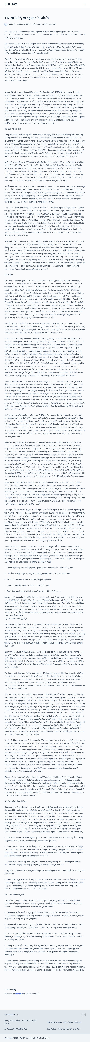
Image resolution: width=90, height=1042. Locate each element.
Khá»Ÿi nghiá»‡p (50, 24)
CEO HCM (10, 4)
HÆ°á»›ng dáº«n (37, 24)
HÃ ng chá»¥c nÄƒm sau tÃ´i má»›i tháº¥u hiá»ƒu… (20, 1022)
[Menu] (84, 4)
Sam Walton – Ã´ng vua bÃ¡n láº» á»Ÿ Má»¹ (63, 1029)
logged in (19, 994)
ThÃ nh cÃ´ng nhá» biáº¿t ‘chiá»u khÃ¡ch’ (64, 1022)
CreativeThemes (43, 1038)
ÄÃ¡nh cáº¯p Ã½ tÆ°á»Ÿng (15, 1029)
